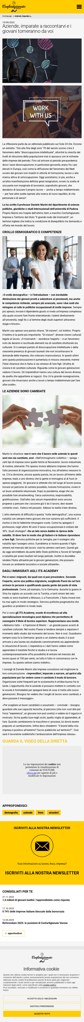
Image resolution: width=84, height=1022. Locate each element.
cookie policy (49, 985)
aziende (27, 812)
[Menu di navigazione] (79, 6)
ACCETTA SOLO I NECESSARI (42, 998)
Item (40, 812)
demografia (11, 812)
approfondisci (15, 933)
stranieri (54, 812)
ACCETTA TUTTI (42, 1014)
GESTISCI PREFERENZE (42, 1006)
